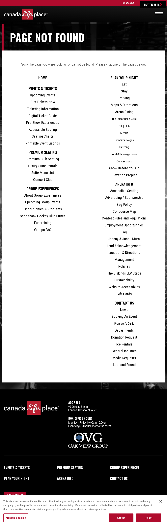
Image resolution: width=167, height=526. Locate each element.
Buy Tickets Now (43, 102)
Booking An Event (124, 316)
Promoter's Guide (124, 323)
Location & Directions (124, 252)
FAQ (124, 232)
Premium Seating (43, 152)
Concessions (124, 161)
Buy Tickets (152, 4)
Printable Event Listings (43, 143)
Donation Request (124, 337)
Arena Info (124, 183)
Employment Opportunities (124, 225)
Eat (124, 84)
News (124, 309)
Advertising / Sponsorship (124, 197)
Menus (124, 133)
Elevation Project (124, 175)
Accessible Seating (43, 129)
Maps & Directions (124, 105)
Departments (124, 330)
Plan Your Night (124, 77)
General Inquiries (124, 351)
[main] (83, 206)
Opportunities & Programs (43, 209)
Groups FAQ (42, 229)
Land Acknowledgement (124, 246)
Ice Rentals (124, 344)
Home (42, 77)
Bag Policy (124, 204)
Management (124, 259)
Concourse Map (124, 211)
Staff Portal (15, 495)
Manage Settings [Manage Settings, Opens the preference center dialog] (16, 517)
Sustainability (124, 280)
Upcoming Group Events (42, 202)
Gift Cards (124, 294)
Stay (124, 91)
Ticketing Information (43, 109)
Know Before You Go (124, 168)
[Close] (160, 501)
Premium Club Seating (43, 159)
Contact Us (124, 302)
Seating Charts (43, 136)
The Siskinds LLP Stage (124, 273)
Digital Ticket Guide (43, 116)
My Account (128, 3)
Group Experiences (42, 188)
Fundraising (42, 222)
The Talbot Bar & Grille (124, 119)
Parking (124, 98)
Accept (121, 517)
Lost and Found (124, 364)
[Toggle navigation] (159, 13)
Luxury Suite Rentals (43, 166)
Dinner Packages (124, 140)
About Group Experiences (42, 195)
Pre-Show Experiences (42, 122)
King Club (124, 126)
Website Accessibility (124, 287)
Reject (148, 517)
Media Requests (124, 358)
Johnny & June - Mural (124, 239)
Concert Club (42, 179)
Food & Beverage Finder (124, 154)
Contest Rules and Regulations (124, 218)
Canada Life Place (26, 14)
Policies (124, 266)
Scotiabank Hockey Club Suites (43, 216)
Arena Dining (124, 112)
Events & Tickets (42, 88)
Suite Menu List (42, 172)
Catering (124, 147)
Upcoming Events (42, 95)
